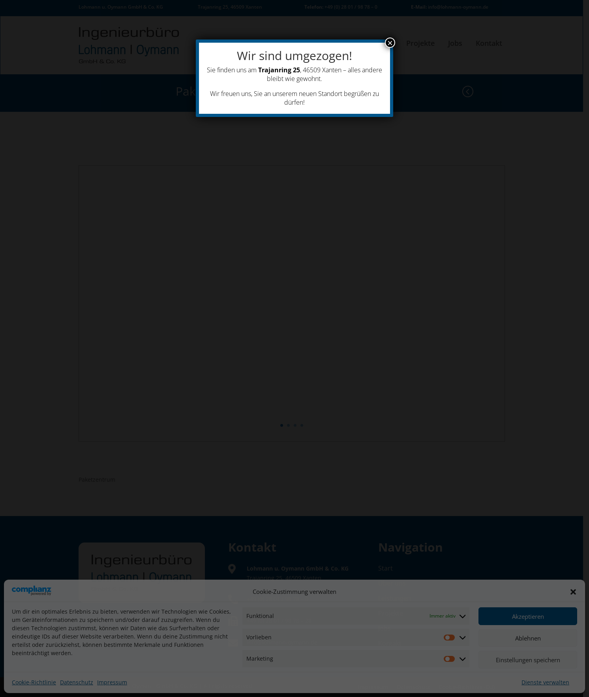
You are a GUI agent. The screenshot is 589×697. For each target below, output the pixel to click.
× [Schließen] (390, 43)
